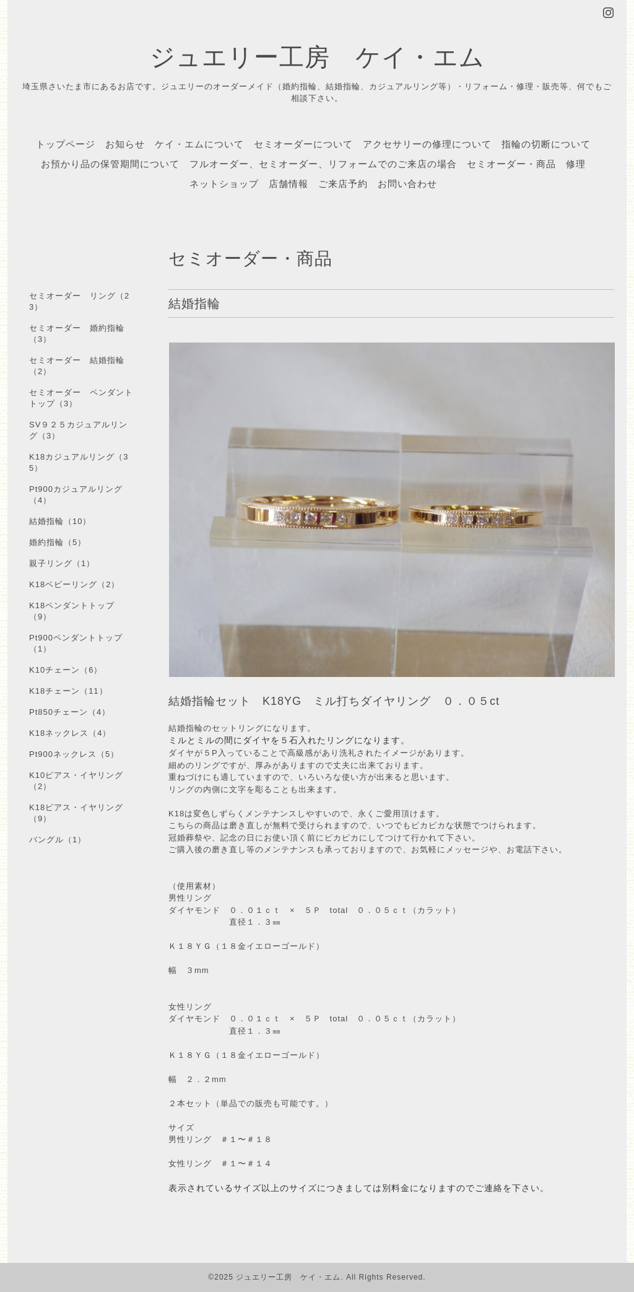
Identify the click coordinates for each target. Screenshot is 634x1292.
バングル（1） (57, 839)
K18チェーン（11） (68, 691)
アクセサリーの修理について (427, 143)
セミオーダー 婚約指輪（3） (76, 333)
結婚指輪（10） (60, 521)
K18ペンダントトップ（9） (72, 611)
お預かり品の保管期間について (110, 163)
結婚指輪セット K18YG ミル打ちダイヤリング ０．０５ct (339, 701)
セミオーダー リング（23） (79, 301)
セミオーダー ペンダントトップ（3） (81, 398)
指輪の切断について (546, 143)
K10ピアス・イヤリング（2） (76, 780)
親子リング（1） (62, 563)
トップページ (65, 143)
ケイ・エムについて (199, 143)
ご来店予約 (343, 183)
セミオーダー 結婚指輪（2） (76, 366)
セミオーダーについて (303, 143)
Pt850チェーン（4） (69, 712)
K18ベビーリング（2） (74, 584)
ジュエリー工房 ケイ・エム (317, 56)
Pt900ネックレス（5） (74, 754)
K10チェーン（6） (65, 669)
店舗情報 (288, 183)
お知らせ (125, 143)
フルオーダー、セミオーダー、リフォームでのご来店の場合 (323, 163)
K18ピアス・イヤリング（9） (76, 813)
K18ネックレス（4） (70, 733)
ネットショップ (224, 183)
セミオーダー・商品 (511, 163)
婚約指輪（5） (57, 542)
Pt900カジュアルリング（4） (76, 494)
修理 (576, 163)
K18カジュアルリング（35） (78, 462)
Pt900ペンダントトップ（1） (76, 643)
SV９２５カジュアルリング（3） (78, 430)
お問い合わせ (407, 183)
